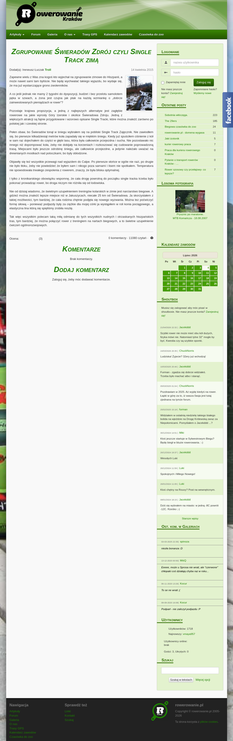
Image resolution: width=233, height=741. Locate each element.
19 (215, 278)
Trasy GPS (89, 34)
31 (199, 289)
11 (207, 273)
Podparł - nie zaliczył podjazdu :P (180, 608)
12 (215, 273)
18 (207, 278)
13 (168, 278)
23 (191, 283)
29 (184, 289)
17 (199, 278)
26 (215, 283)
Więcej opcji (202, 679)
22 (184, 283)
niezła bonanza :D (172, 548)
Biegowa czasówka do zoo (180, 126)
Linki (68, 711)
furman (183, 409)
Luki (181, 467)
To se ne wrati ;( (170, 590)
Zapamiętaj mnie (173, 82)
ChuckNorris (186, 350)
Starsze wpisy (190, 518)
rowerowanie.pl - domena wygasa (184, 132)
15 (184, 278)
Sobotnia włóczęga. (176, 114)
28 (176, 289)
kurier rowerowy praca (178, 144)
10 (199, 273)
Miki (181, 432)
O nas (70, 34)
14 (176, 278)
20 (168, 283)
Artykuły (17, 34)
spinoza (184, 541)
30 (191, 289)
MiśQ (183, 560)
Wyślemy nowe (202, 93)
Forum (35, 34)
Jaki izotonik (172, 138)
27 (168, 289)
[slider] (29, 238)
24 (199, 283)
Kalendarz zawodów (118, 34)
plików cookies (209, 721)
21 (176, 283)
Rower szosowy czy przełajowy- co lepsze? (185, 171)
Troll (48, 69)
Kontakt (70, 715)
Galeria (52, 34)
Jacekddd (185, 327)
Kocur (183, 583)
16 (191, 278)
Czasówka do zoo (151, 34)
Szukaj (69, 720)
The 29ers (171, 120)
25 (207, 283)
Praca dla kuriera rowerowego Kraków (182, 152)
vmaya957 (189, 633)
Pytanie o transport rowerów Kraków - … (181, 161)
